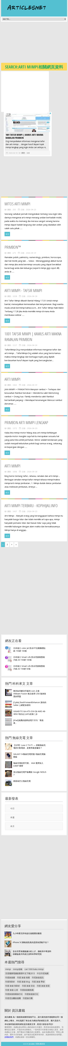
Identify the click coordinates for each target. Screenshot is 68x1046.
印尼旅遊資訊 (38, 977)
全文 (7, 234)
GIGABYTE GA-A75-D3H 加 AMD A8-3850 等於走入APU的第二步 (29, 712)
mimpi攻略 (17, 969)
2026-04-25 (31, 210)
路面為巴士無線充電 (22, 781)
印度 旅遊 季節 (38, 981)
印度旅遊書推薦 (27, 990)
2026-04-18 (12, 153)
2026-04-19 (31, 253)
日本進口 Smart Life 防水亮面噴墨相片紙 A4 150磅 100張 (29, 658)
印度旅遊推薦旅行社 (14, 994)
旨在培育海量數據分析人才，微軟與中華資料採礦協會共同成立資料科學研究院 (32, 952)
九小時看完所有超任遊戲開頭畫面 (27, 933)
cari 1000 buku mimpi (34, 969)
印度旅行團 (28, 998)
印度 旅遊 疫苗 (43, 985)
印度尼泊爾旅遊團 (13, 998)
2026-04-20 (32, 428)
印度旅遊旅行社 (31, 994)
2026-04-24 (32, 345)
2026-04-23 (32, 511)
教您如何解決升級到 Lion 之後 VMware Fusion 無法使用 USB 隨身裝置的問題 (29, 694)
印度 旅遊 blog (23, 981)
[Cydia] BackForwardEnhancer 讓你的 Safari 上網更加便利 (29, 703)
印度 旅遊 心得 (11, 990)
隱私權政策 (40, 1044)
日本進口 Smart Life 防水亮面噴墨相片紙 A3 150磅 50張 (29, 667)
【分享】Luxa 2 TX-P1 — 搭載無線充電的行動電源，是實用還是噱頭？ (29, 746)
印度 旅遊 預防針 (12, 985)
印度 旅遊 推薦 (23, 977)
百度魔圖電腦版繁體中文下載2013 (20, 973)
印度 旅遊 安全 (28, 985)
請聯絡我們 (9, 1037)
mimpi (8, 969)
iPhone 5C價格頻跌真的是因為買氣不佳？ (31, 942)
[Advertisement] (34, 43)
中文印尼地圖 (42, 973)
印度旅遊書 (10, 977)
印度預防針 (10, 981)
